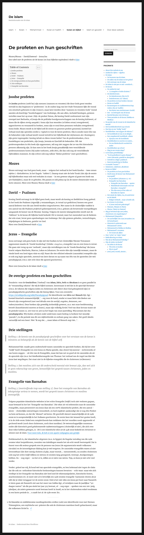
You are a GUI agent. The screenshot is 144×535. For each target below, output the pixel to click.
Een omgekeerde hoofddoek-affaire (120, 136)
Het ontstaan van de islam (116, 82)
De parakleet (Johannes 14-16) (120, 179)
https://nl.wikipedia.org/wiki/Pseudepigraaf (28, 295)
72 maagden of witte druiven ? (119, 91)
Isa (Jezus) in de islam (115, 202)
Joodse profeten (17, 71)
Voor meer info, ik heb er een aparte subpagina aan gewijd (53, 433)
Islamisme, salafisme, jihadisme (117, 167)
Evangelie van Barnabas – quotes (123, 183)
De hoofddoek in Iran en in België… (119, 134)
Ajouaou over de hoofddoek (119, 139)
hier (77, 60)
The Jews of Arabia (115, 247)
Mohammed (35, 30)
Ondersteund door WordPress (27, 524)
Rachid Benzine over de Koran (118, 115)
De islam (16, 17)
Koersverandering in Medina (117, 162)
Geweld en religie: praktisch (117, 160)
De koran (109, 87)
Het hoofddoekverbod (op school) (118, 127)
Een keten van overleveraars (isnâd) (122, 110)
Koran (21, 30)
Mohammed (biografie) (114, 216)
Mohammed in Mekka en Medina (119, 228)
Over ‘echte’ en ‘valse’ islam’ (116, 235)
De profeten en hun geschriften (118, 172)
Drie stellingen (17, 84)
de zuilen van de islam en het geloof (120, 80)
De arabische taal (113, 89)
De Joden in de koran (114, 245)
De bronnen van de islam (116, 77)
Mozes (13, 73)
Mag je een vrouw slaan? (116, 150)
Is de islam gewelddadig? (114, 153)
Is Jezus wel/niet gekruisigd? (119, 205)
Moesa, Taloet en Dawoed (116, 209)
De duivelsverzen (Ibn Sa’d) (119, 96)
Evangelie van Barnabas (19, 86)
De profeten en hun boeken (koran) (120, 101)
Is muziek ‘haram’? (112, 164)
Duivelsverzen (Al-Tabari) (118, 99)
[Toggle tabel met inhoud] (37, 67)
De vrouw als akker (116, 233)
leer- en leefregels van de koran (118, 113)
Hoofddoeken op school (115, 148)
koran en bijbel (74, 30)
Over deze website (115, 30)
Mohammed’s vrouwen (115, 230)
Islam (11, 30)
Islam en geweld (94, 30)
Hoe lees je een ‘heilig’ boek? (116, 129)
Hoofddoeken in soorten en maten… (120, 141)
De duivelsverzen (113, 94)
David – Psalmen (17, 76)
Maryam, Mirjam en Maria (116, 207)
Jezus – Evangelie (17, 78)
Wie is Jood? (113, 249)
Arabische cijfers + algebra (115, 73)
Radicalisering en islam (114, 237)
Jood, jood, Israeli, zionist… (117, 252)
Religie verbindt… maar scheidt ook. (122, 200)
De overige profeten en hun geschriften (25, 81)
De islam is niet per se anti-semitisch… (119, 84)
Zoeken (108, 53)
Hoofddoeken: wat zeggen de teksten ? (119, 132)
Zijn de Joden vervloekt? (114, 242)
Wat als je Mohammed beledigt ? (117, 240)
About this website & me (114, 70)
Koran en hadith (54, 30)
